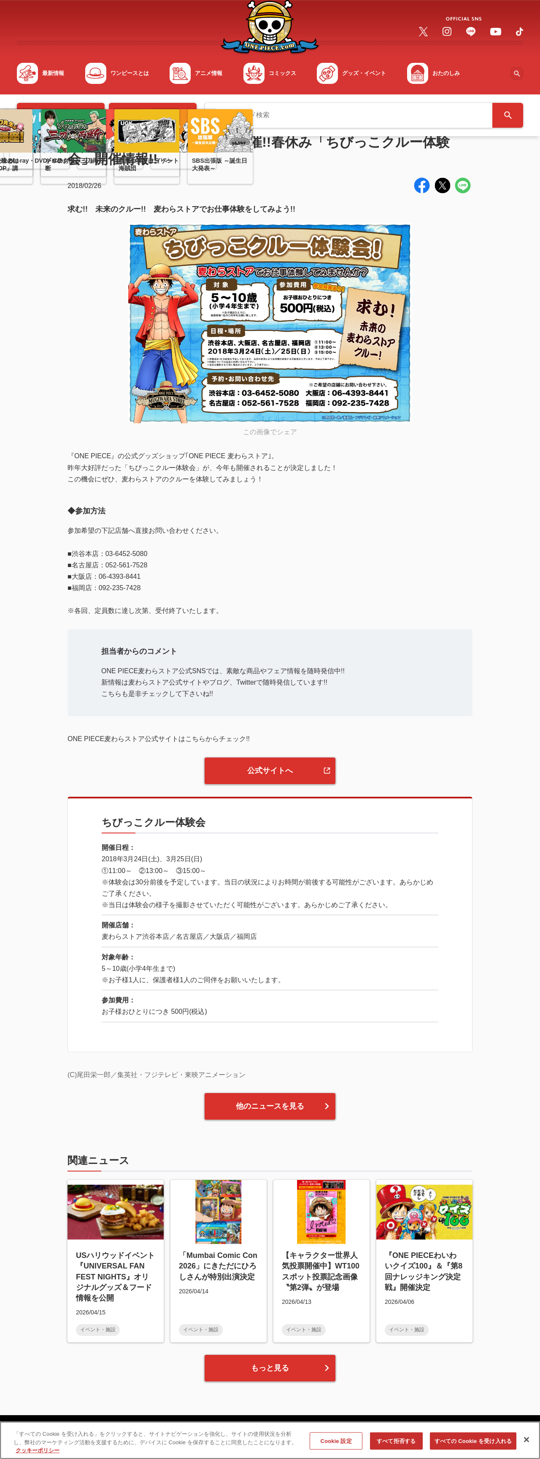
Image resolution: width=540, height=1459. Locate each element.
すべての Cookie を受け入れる (473, 1446)
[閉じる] (526, 1444)
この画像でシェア (270, 431)
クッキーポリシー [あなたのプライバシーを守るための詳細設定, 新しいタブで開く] (37, 1455)
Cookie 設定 (336, 1446)
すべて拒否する (396, 1446)
